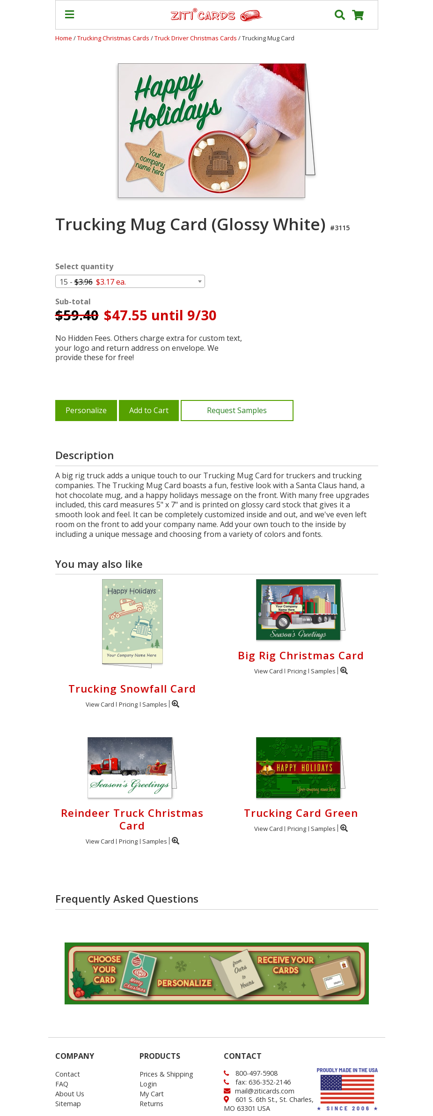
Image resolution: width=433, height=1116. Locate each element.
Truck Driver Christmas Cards (196, 38)
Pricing (128, 704)
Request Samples (237, 410)
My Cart (151, 1093)
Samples (154, 704)
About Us (69, 1093)
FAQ (61, 1083)
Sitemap (68, 1103)
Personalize (86, 410)
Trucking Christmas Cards (114, 38)
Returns (151, 1103)
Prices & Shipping (166, 1074)
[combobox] (130, 281)
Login (148, 1083)
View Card (100, 704)
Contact (67, 1074)
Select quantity (84, 266)
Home (63, 38)
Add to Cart (149, 410)
